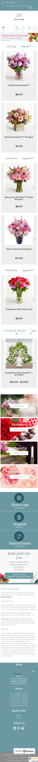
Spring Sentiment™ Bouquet (19, 137)
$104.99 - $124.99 (19, 381)
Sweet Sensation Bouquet (19, 249)
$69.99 (19, 318)
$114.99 (19, 258)
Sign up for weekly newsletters (19, 576)
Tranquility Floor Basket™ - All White (19, 374)
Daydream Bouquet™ (19, 85)
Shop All (25, 46)
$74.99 (19, 146)
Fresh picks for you (19, 561)
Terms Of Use (12, 758)
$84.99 (19, 94)
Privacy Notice (25, 758)
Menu (3, 30)
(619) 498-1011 (10, 3)
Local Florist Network (15, 760)
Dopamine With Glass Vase (19, 309)
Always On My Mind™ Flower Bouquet (19, 198)
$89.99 (19, 206)
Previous (3, 76)
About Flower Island (10, 588)
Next (35, 76)
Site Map (27, 760)
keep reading (6, 597)
